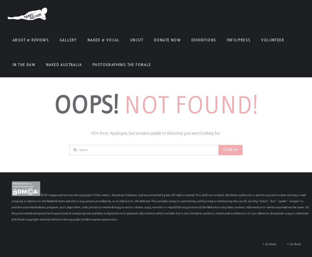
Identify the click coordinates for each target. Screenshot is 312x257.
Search (230, 150)
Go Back (294, 244)
